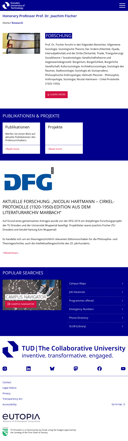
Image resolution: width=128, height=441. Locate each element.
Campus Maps (77, 284)
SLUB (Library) (77, 326)
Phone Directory (78, 318)
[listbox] (64, 138)
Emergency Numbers (81, 309)
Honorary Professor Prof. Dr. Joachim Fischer (40, 16)
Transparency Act (12, 399)
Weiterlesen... (12, 253)
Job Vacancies (77, 292)
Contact (7, 383)
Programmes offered (81, 301)
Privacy (7, 394)
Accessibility (10, 405)
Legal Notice (10, 388)
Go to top (117, 404)
